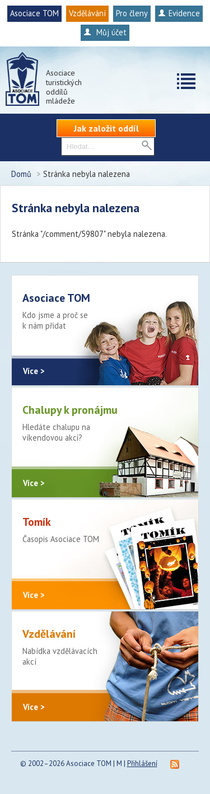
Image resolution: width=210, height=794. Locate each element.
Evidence (179, 13)
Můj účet (105, 32)
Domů (21, 174)
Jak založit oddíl (106, 128)
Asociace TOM (34, 13)
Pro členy (132, 13)
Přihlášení (142, 763)
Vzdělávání (87, 13)
